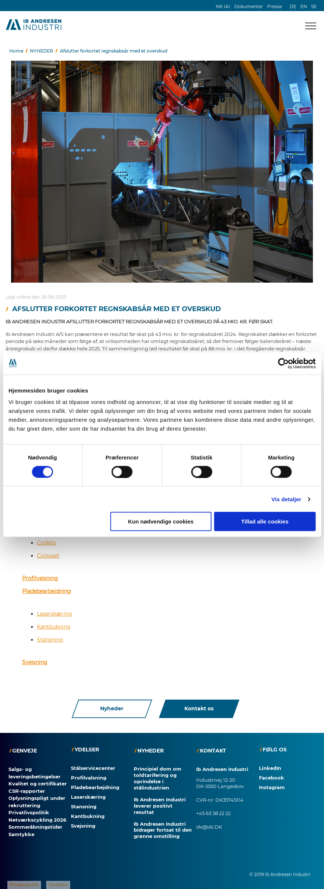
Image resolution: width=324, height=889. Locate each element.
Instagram (272, 787)
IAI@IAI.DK (209, 827)
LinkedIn (270, 768)
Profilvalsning (40, 578)
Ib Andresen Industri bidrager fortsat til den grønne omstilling (163, 830)
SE (314, 6)
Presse (274, 6)
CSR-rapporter (26, 791)
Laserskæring (54, 613)
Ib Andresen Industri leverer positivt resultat (160, 806)
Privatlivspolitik (28, 812)
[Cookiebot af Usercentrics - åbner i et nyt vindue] (283, 363)
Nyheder (112, 709)
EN (303, 6)
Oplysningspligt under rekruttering (36, 801)
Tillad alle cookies (265, 521)
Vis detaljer (286, 499)
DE (293, 6)
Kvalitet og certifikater (37, 784)
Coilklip (46, 542)
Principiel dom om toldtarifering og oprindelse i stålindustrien (157, 778)
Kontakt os (199, 709)
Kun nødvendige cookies (161, 521)
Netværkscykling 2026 (37, 820)
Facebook (271, 778)
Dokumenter (248, 6)
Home (16, 51)
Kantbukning (54, 626)
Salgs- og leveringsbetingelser (34, 772)
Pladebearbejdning (46, 591)
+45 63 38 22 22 (213, 813)
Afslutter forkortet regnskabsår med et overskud (113, 51)
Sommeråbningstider (35, 827)
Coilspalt (48, 555)
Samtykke (21, 834)
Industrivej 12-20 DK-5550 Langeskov (220, 783)
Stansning (50, 639)
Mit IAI (223, 6)
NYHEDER (41, 51)
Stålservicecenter (93, 768)
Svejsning (34, 662)
